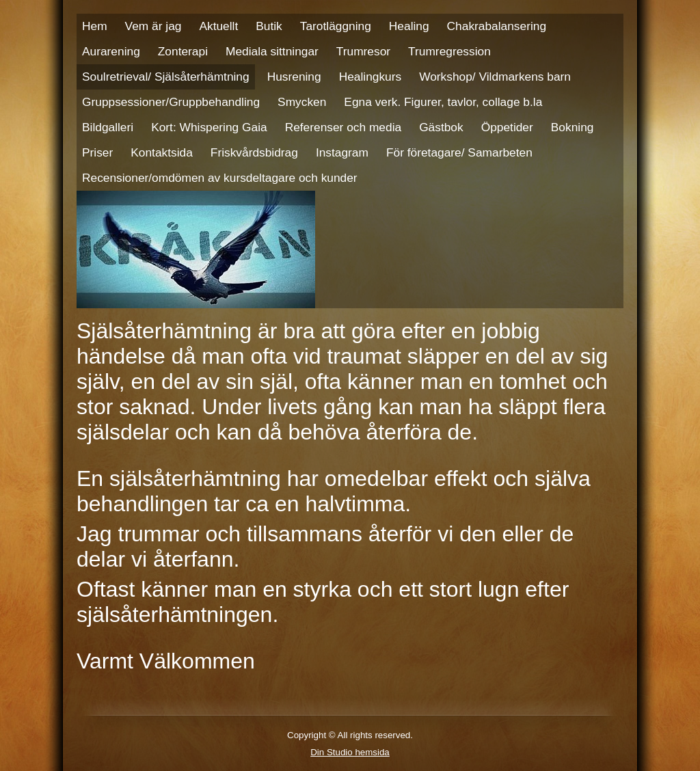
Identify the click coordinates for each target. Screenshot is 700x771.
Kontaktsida (162, 152)
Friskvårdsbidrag (254, 152)
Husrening (294, 76)
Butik (269, 26)
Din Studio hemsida (350, 752)
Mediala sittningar (272, 51)
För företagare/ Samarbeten (459, 152)
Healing (409, 26)
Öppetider (507, 127)
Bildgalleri (107, 127)
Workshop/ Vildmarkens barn (495, 76)
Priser (97, 152)
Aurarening (111, 51)
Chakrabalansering (496, 26)
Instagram (342, 152)
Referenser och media (343, 127)
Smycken (302, 102)
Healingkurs (370, 76)
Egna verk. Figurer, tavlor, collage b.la (443, 102)
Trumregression (449, 51)
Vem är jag (153, 26)
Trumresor (363, 51)
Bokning (572, 127)
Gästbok (441, 127)
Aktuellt (218, 26)
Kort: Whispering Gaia (209, 127)
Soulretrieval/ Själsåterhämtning (166, 76)
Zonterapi (183, 51)
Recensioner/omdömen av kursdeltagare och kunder (220, 178)
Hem (94, 26)
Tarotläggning (335, 26)
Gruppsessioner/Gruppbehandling (171, 102)
